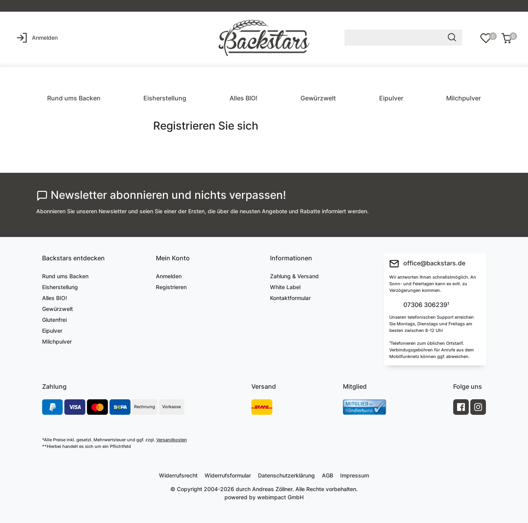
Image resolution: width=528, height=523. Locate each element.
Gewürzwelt (318, 98)
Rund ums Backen (74, 98)
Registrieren (171, 287)
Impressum (354, 475)
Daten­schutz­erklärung (286, 475)
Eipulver (391, 98)
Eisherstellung (164, 98)
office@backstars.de (427, 264)
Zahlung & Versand (294, 276)
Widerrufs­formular (228, 475)
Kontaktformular (290, 298)
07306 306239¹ (425, 305)
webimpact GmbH (280, 497)
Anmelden (169, 276)
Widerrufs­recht (178, 475)
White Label (285, 287)
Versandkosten (171, 439)
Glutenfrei (54, 319)
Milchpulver (463, 98)
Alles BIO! (244, 98)
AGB (327, 475)
